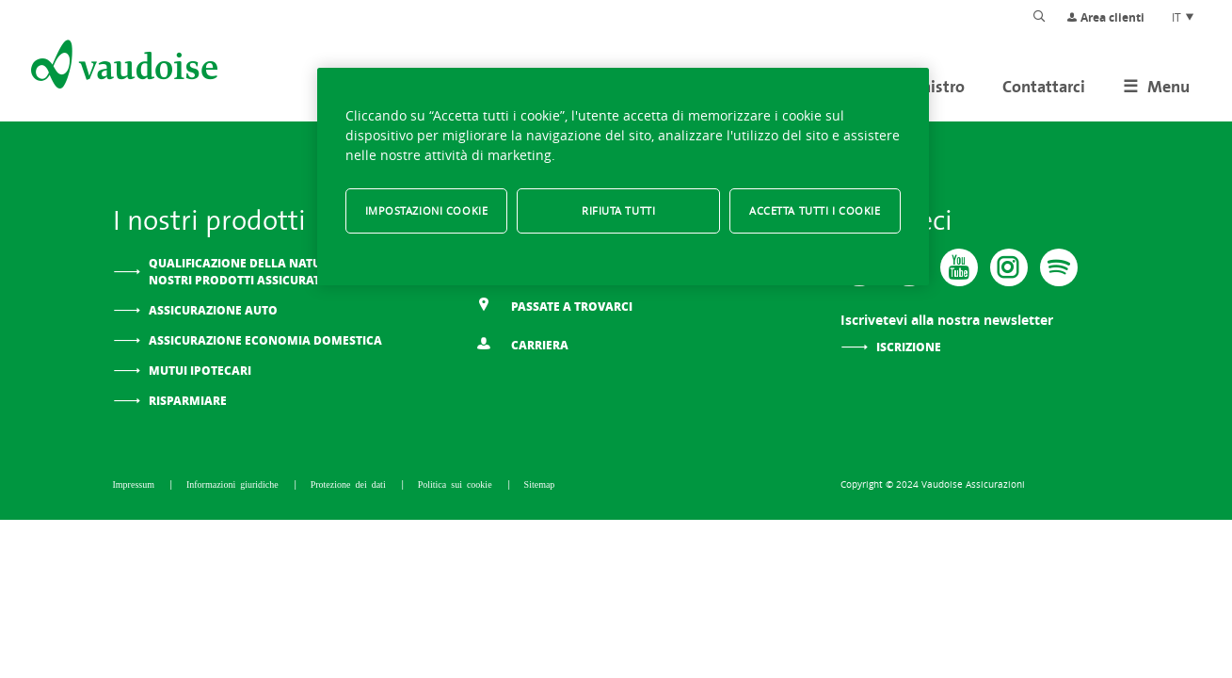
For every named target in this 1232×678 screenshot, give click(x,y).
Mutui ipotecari (200, 371)
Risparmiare (188, 401)
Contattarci (1043, 86)
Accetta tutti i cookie (815, 210)
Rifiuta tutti (618, 210)
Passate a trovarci (554, 306)
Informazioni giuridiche (234, 484)
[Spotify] (1059, 267)
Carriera (522, 344)
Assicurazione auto (213, 310)
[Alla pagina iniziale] (122, 68)
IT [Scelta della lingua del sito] (1183, 16)
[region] (623, 176)
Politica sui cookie (457, 484)
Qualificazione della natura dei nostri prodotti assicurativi (254, 271)
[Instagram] (1009, 267)
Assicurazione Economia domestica (265, 340)
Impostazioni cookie (426, 210)
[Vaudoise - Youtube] (959, 267)
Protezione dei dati (351, 484)
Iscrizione (908, 347)
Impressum (136, 484)
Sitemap (539, 484)
